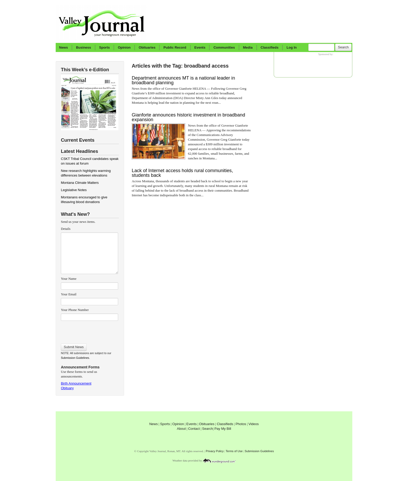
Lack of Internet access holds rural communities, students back (182, 173)
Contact (194, 429)
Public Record (174, 47)
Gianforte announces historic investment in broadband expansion (188, 117)
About (181, 429)
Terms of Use (234, 451)
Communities (224, 47)
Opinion (124, 47)
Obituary (67, 388)
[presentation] (89, 330)
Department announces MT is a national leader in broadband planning (183, 80)
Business (83, 47)
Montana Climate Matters (80, 183)
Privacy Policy (215, 451)
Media (248, 47)
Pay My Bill (222, 429)
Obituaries (147, 47)
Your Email (68, 294)
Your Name (68, 279)
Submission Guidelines (75, 357)
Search (343, 47)
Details (66, 229)
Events (200, 47)
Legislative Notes (74, 190)
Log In (291, 47)
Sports (104, 47)
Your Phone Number (75, 310)
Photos (240, 424)
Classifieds (270, 47)
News (63, 47)
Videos (253, 424)
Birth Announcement (76, 383)
